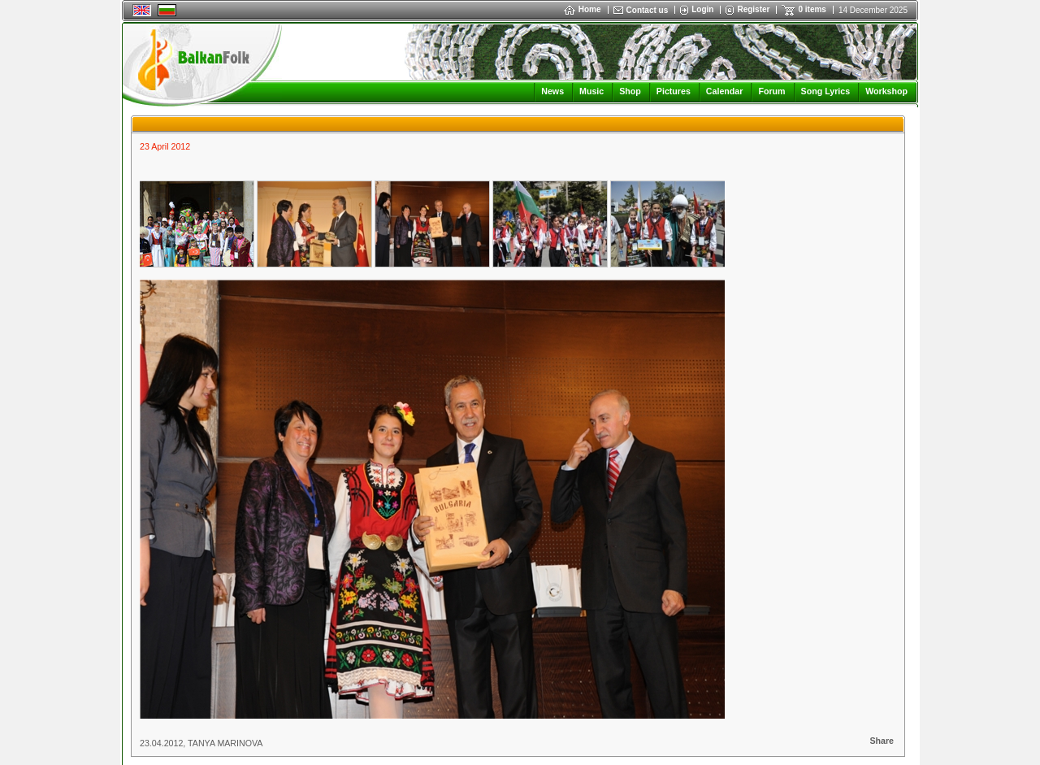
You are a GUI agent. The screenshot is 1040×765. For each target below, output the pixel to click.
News (552, 91)
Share (881, 740)
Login (702, 9)
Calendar (724, 91)
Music (591, 91)
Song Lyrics (826, 91)
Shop (630, 91)
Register (753, 9)
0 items (812, 9)
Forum (771, 91)
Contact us (647, 10)
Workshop (886, 91)
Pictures (673, 91)
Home (582, 9)
